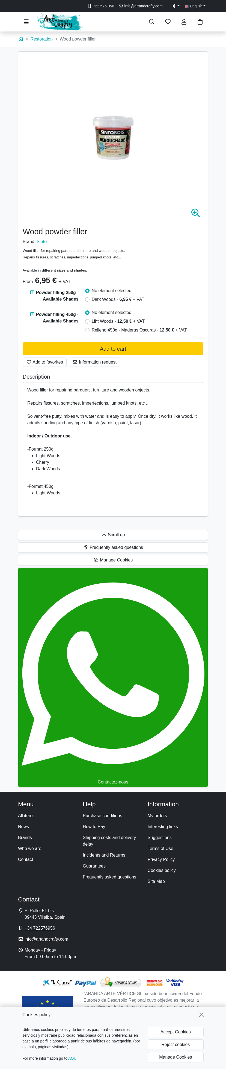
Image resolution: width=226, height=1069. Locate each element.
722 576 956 (100, 6)
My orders (157, 815)
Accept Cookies (175, 1032)
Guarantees (94, 866)
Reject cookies (175, 1044)
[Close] (201, 1014)
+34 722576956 (40, 928)
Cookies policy (162, 870)
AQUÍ (73, 1058)
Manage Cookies (175, 1057)
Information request (94, 362)
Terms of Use (160, 848)
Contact (25, 859)
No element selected (112, 290)
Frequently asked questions (109, 877)
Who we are (29, 848)
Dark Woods (118, 299)
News (23, 826)
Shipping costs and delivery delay (109, 840)
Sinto (42, 241)
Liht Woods (118, 321)
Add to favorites (44, 362)
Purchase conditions (102, 815)
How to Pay (94, 826)
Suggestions (160, 837)
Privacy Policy (161, 859)
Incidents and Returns (104, 855)
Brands (25, 837)
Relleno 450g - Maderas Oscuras (139, 330)
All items (26, 815)
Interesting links (163, 826)
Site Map (156, 881)
